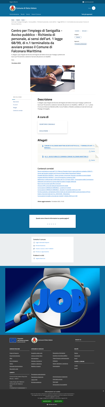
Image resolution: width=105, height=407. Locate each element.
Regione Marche (14, 2)
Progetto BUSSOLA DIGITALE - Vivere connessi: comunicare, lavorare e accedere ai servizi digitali (64, 175)
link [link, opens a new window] (66, 398)
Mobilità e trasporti (36, 366)
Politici (11, 364)
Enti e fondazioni (14, 361)
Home (12, 20)
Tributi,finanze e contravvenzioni (61, 358)
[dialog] (52, 398)
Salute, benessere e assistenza (60, 363)
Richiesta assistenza (36, 382)
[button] (52, 404)
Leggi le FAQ (34, 380)
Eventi (76, 368)
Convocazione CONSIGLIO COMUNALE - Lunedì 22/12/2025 (54, 188)
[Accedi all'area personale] (88, 2)
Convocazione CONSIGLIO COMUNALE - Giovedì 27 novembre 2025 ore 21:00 (59, 190)
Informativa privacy (57, 379)
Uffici (11, 358)
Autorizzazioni (56, 366)
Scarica (92, 151)
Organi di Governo (14, 353)
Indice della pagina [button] (17, 97)
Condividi (78, 31)
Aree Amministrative (15, 356)
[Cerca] (93, 8)
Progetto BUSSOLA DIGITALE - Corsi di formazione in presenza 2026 (56, 177)
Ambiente (55, 361)
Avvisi (23, 20)
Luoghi (76, 366)
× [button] (103, 391)
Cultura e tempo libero (36, 356)
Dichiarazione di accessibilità (60, 384)
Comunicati (77, 356)
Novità (18, 20)
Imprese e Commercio (36, 361)
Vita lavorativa (34, 358)
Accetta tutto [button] (47, 401)
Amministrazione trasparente (60, 377)
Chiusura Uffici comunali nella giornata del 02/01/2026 (53, 186)
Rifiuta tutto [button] (58, 401)
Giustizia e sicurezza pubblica (60, 356)
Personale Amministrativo (16, 366)
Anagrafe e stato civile (36, 353)
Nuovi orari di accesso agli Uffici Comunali (49, 184)
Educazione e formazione (59, 353)
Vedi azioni (85, 31)
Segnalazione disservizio (37, 377)
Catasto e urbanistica (36, 364)
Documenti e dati (14, 369)
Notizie (76, 353)
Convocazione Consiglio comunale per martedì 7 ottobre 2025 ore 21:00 (57, 196)
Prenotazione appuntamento (38, 374)
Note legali (55, 382)
